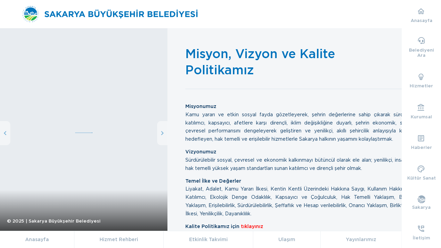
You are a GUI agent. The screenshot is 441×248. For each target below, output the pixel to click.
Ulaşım (286, 239)
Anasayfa (37, 239)
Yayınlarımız (361, 239)
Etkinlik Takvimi (208, 239)
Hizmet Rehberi (119, 239)
